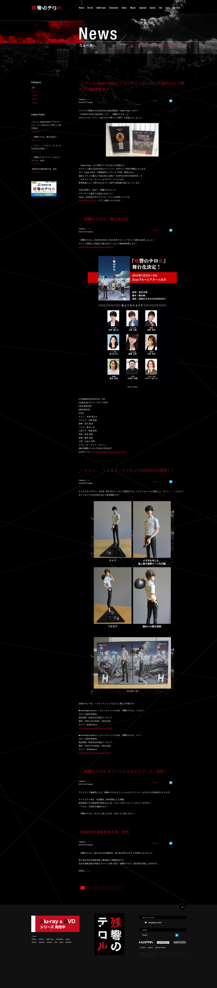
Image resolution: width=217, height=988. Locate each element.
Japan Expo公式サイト (89, 200)
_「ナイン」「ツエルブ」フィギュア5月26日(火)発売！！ (126, 470)
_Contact (142, 947)
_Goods (49, 942)
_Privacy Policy (160, 947)
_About (150, 947)
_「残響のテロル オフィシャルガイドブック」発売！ (123, 771)
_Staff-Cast (49, 939)
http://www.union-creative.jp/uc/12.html (95, 728)
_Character (60, 939)
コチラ (87, 870)
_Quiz (61, 942)
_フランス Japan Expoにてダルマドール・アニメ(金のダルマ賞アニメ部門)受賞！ (46, 125)
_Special (41, 942)
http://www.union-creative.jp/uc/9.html (95, 753)
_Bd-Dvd (68, 942)
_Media (34, 103)
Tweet (155, 101)
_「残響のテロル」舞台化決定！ (105, 219)
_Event (88, 229)
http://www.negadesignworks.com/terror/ (96, 247)
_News (33, 939)
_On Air (40, 939)
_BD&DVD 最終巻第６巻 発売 (104, 832)
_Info (88, 99)
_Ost (55, 942)
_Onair (34, 95)
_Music (34, 942)
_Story (67, 939)
